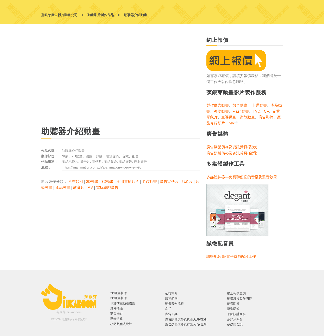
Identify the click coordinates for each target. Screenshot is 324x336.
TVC (256, 111)
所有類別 (75, 181)
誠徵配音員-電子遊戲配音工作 (231, 256)
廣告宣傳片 (169, 181)
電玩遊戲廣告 (107, 187)
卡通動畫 (149, 181)
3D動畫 (107, 181)
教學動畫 (221, 111)
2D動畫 (92, 181)
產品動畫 (62, 187)
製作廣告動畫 (217, 105)
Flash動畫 (240, 111)
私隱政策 (81, 319)
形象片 (187, 181)
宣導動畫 (228, 117)
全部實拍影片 (128, 181)
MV (90, 187)
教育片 (78, 187)
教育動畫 (239, 105)
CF (266, 111)
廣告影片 (265, 117)
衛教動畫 (247, 117)
